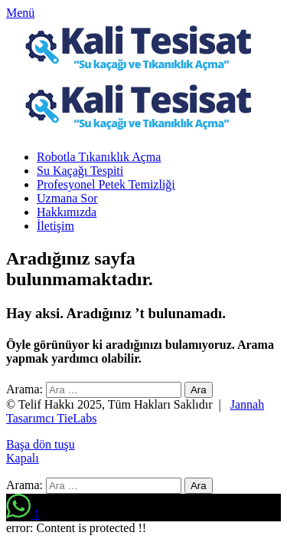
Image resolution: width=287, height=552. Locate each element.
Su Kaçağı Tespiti (80, 170)
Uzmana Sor (67, 198)
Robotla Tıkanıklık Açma (99, 156)
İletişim (55, 225)
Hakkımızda (66, 212)
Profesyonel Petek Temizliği (106, 184)
